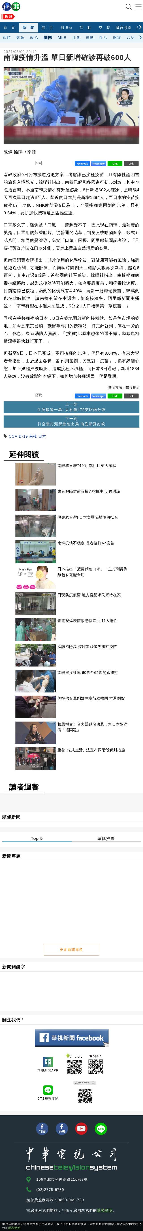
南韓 (33, 436)
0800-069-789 (71, 1192)
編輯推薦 (106, 832)
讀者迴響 (24, 781)
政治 (34, 37)
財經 (117, 37)
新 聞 (28, 28)
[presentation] (140, 26)
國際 (48, 37)
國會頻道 (124, 28)
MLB (62, 37)
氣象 (20, 37)
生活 (103, 37)
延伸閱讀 (24, 455)
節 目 (47, 28)
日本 (42, 436)
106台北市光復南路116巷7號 (62, 1172)
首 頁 (9, 28)
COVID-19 (18, 436)
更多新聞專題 (71, 942)
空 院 (105, 28)
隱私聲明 (105, 1203)
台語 (131, 37)
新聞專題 (11, 850)
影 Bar (67, 28)
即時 (7, 37)
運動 (90, 37)
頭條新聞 (11, 810)
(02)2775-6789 (50, 1182)
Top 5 (37, 832)
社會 (76, 37)
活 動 (86, 28)
